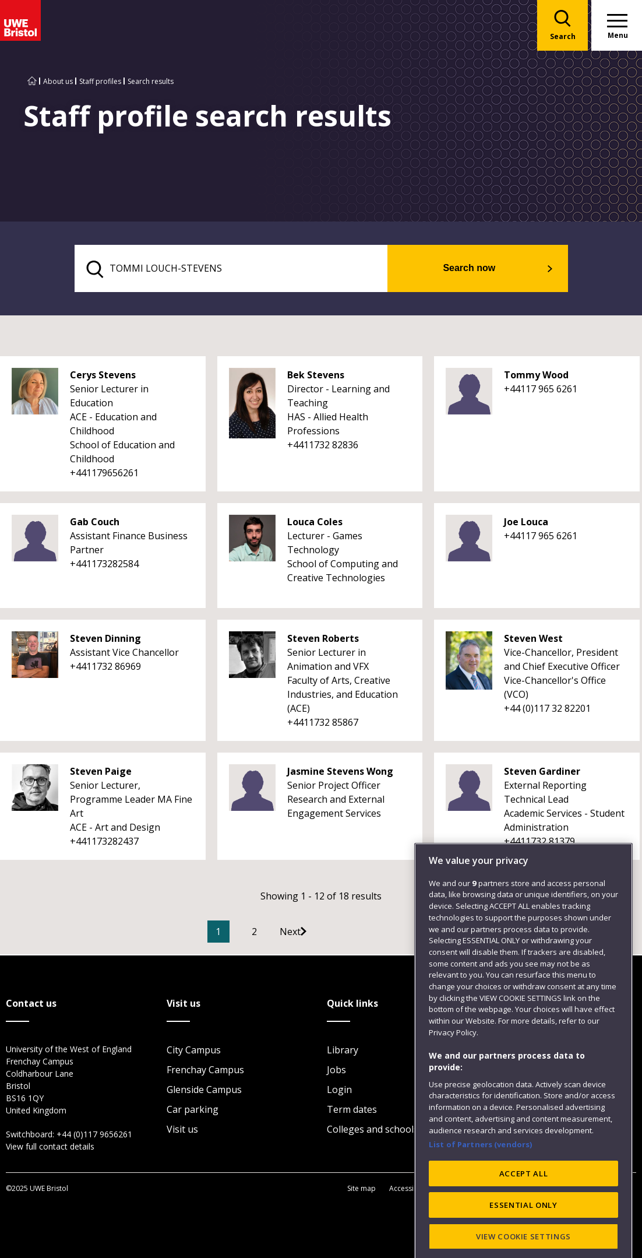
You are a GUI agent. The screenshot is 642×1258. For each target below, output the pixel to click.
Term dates (352, 1110)
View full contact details (50, 1147)
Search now (484, 269)
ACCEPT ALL (523, 1230)
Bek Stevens (315, 376)
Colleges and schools (372, 1130)
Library (342, 1051)
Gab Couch (94, 523)
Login (339, 1090)
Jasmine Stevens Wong (340, 773)
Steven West (533, 640)
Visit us (182, 1130)
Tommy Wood (536, 376)
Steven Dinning (105, 640)
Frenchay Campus (205, 1070)
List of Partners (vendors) (480, 1201)
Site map (361, 1189)
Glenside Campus (204, 1090)
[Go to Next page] (319, 933)
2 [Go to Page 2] (271, 933)
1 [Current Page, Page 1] (235, 933)
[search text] (247, 269)
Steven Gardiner (542, 773)
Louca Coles (315, 523)
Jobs (336, 1070)
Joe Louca (526, 523)
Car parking (192, 1110)
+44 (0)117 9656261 (94, 1135)
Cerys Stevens (103, 376)
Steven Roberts (323, 640)
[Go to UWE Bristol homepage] (32, 81)
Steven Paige (101, 773)
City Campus (194, 1051)
